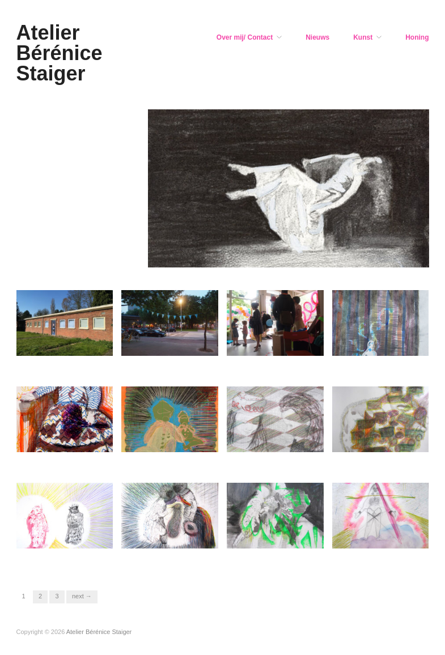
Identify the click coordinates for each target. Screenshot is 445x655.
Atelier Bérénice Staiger (59, 53)
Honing (417, 37)
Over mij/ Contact (245, 37)
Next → (82, 596)
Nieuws (317, 37)
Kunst (362, 37)
